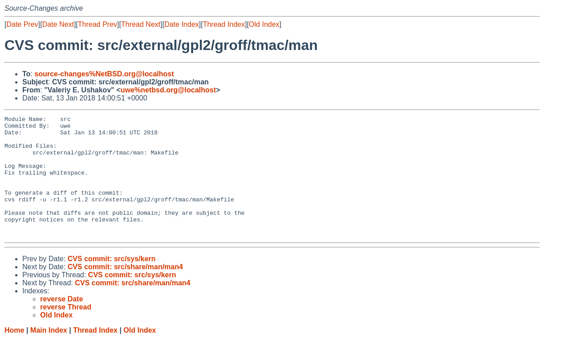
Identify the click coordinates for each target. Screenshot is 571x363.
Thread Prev (97, 24)
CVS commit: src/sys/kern (111, 283)
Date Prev (22, 24)
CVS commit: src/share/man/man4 (125, 291)
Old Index (264, 24)
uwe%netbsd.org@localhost (168, 90)
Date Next (58, 24)
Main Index (48, 354)
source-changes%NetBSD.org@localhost (104, 74)
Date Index (181, 24)
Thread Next (140, 24)
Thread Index (224, 24)
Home (14, 354)
